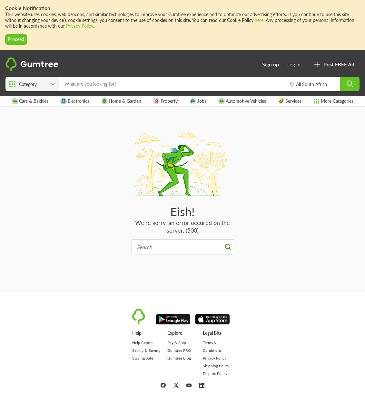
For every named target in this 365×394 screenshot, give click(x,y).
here (259, 20)
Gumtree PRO (179, 350)
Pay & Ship (176, 342)
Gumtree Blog (179, 358)
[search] (350, 84)
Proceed (16, 39)
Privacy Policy (79, 26)
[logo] (32, 69)
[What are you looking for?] (172, 84)
